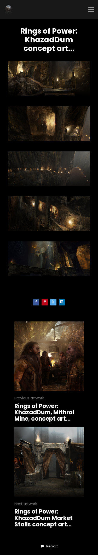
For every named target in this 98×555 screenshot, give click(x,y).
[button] (49, 546)
